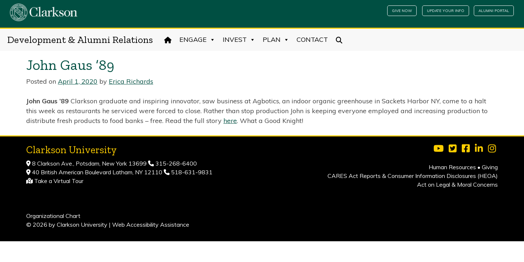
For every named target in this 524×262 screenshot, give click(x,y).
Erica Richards (131, 81)
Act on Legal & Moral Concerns (457, 184)
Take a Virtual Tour (58, 180)
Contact (312, 39)
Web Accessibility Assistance (150, 224)
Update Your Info (445, 10)
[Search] (339, 39)
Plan (276, 39)
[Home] (168, 39)
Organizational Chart (53, 215)
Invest (239, 39)
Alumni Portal (494, 10)
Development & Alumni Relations (80, 39)
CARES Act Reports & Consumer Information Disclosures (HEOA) (413, 175)
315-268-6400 (175, 163)
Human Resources (452, 167)
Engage (197, 39)
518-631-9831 (191, 172)
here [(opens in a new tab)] (230, 120)
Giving (490, 167)
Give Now (402, 10)
